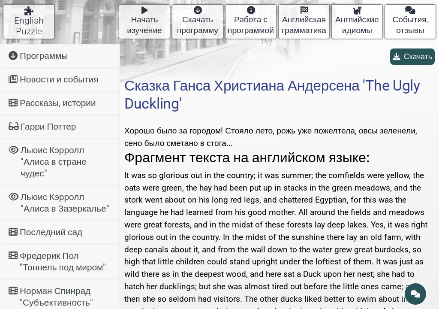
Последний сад (45, 232)
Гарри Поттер (42, 126)
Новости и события (54, 79)
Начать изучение (144, 20)
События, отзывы (410, 20)
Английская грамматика (304, 20)
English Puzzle (29, 21)
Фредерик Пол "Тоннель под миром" (57, 262)
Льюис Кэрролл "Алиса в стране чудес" (48, 162)
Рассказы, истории (52, 103)
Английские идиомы (357, 20)
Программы (38, 56)
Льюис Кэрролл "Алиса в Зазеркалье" (59, 203)
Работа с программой (251, 20)
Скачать (412, 56)
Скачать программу (197, 20)
